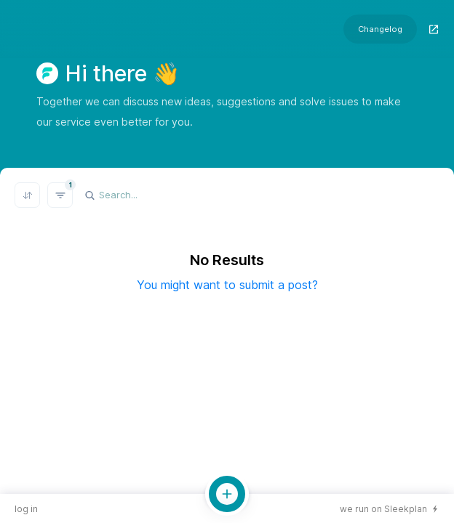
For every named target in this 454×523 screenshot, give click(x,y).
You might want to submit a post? (227, 284)
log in (26, 508)
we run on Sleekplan (383, 508)
